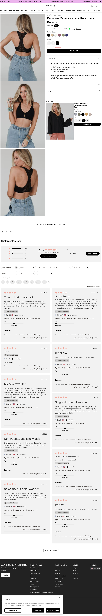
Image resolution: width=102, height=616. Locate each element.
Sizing (74, 91)
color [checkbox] (12, 282)
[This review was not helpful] (45, 338)
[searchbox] (7, 267)
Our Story (58, 568)
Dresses (60, 10)
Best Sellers (14, 10)
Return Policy (33, 570)
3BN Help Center (34, 568)
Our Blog (57, 570)
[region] (32, 604)
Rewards (57, 573)
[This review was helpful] (41, 338)
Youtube (75, 576)
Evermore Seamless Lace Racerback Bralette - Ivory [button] (27, 335)
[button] (17, 249)
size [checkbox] (3, 282)
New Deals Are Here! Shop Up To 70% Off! (33, 1)
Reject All (38, 610)
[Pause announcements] (100, 1)
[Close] (60, 597)
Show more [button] (51, 282)
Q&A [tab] (12, 232)
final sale (58, 47)
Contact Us (33, 576)
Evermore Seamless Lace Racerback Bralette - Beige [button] (78, 439)
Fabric (74, 85)
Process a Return (34, 573)
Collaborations (59, 584)
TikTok (74, 570)
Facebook (75, 573)
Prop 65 (32, 584)
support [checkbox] (19, 282)
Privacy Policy (34, 578)
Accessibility (33, 589)
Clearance (81, 10)
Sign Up (5, 575)
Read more (89, 308)
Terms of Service (34, 581)
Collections (35, 10)
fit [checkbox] (7, 282)
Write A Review (92, 253)
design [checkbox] (38, 282)
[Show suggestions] (95, 568)
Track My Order (34, 586)
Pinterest (75, 578)
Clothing (24, 10)
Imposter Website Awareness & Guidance (41, 592)
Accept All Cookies (53, 610)
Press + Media (59, 578)
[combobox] (27, 267)
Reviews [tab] (4, 232)
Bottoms (45, 10)
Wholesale (58, 581)
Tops (52, 10)
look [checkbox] (32, 282)
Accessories (70, 10)
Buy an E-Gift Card (60, 576)
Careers (57, 586)
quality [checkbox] (26, 282)
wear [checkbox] (44, 282)
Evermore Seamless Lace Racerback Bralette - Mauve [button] (78, 335)
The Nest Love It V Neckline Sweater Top (81, 105)
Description (74, 58)
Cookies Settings (13, 610)
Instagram (75, 568)
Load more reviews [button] (51, 550)
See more (7, 331)
